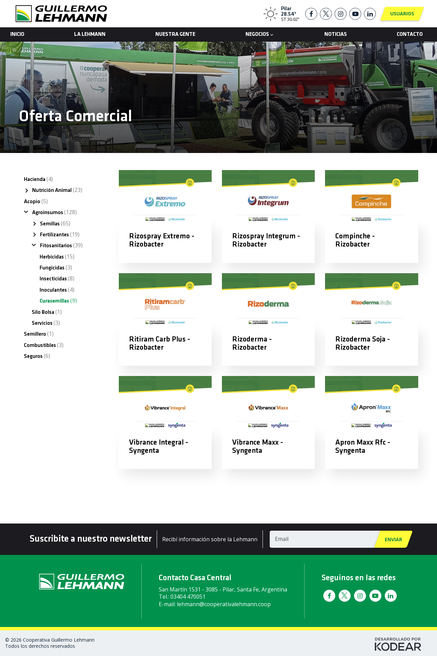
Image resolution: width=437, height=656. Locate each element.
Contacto (410, 34)
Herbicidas (57, 256)
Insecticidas (57, 278)
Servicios (46, 322)
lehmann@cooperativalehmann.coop (224, 604)
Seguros (37, 356)
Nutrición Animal (57, 190)
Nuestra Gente (175, 34)
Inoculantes (57, 289)
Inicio (17, 34)
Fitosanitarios (61, 245)
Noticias (335, 34)
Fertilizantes (60, 234)
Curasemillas (58, 300)
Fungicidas (56, 267)
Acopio (36, 201)
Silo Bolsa (47, 312)
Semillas (55, 223)
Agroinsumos (54, 212)
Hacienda (38, 179)
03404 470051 (188, 596)
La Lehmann (89, 34)
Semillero (39, 333)
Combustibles (44, 345)
